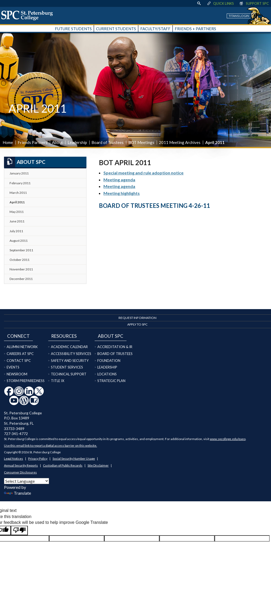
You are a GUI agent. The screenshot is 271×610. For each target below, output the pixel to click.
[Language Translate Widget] (26, 481)
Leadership (77, 142)
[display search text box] (198, 3)
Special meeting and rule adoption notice (143, 172)
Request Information (137, 318)
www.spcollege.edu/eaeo (228, 439)
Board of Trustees (107, 142)
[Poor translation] (19, 530)
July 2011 (16, 231)
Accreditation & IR (114, 347)
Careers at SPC (20, 354)
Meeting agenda (119, 179)
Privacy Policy (37, 458)
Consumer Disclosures (20, 472)
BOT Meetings (141, 142)
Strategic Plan (111, 381)
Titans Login (239, 16)
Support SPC (254, 3)
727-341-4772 (16, 433)
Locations (107, 374)
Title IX (57, 381)
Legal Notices (13, 458)
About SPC (24, 162)
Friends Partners (32, 142)
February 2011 (20, 183)
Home (8, 142)
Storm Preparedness (26, 381)
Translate (17, 492)
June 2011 (17, 221)
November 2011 (21, 269)
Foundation (108, 360)
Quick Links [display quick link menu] (220, 3)
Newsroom (17, 374)
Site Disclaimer (98, 465)
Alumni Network (22, 347)
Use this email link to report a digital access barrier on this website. (50, 445)
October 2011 (19, 260)
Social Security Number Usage (74, 458)
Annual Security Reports (21, 465)
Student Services (67, 367)
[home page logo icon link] (28, 15)
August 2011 (19, 241)
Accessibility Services (71, 354)
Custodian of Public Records (62, 465)
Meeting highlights (121, 193)
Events (13, 367)
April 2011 (17, 202)
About (57, 142)
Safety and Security (70, 360)
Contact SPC (19, 360)
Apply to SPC (137, 324)
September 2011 (21, 250)
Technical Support (68, 374)
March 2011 (18, 193)
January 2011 (19, 173)
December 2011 (21, 279)
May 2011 (17, 212)
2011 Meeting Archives (179, 142)
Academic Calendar (69, 347)
